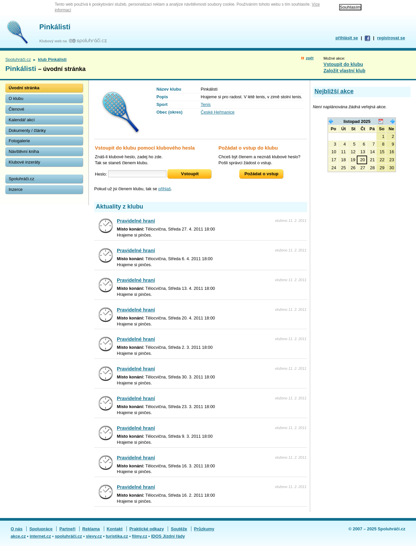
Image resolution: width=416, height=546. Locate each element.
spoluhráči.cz (68, 536)
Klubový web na (54, 41)
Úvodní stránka (24, 87)
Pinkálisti (55, 27)
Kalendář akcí (22, 119)
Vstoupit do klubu (343, 64)
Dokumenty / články (27, 130)
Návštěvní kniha (24, 151)
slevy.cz (94, 536)
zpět (309, 58)
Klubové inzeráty (24, 162)
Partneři (67, 528)
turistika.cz (117, 536)
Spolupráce (41, 528)
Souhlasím (350, 7)
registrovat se (391, 37)
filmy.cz (139, 536)
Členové (16, 109)
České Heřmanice (218, 112)
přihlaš (164, 188)
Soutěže (179, 528)
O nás (17, 528)
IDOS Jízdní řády (168, 536)
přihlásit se (346, 37)
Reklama (91, 528)
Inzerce (16, 189)
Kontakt (115, 528)
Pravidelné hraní (136, 221)
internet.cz (40, 536)
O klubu (16, 98)
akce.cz (18, 536)
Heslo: (101, 173)
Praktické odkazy (146, 528)
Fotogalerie (19, 140)
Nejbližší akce (333, 91)
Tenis (206, 104)
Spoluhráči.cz (18, 59)
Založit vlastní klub (344, 70)
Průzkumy (204, 528)
